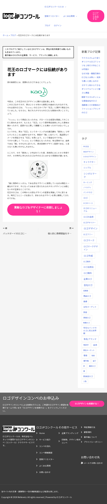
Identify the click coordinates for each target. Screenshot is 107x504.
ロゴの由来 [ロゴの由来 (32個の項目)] (89, 216)
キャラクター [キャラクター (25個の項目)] (89, 161)
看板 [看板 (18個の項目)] (85, 355)
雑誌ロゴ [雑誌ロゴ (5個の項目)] (92, 366)
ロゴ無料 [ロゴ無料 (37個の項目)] (88, 272)
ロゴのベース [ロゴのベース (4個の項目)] (88, 203)
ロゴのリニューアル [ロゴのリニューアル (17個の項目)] (90, 209)
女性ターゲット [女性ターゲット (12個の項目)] (90, 306)
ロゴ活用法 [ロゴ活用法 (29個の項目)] (89, 267)
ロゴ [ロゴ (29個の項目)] (86, 197)
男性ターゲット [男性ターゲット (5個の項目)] (89, 350)
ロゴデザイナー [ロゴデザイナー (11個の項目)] (89, 222)
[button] (95, 16)
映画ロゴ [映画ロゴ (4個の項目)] (86, 322)
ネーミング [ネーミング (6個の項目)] (87, 182)
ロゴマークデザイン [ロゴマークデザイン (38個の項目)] (91, 248)
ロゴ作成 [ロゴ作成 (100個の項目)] (88, 255)
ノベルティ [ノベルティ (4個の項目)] (87, 187)
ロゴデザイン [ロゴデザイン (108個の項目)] (90, 228)
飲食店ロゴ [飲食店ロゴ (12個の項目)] (88, 376)
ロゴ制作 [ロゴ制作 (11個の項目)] (86, 261)
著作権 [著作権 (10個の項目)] (86, 361)
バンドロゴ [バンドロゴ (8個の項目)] (87, 192)
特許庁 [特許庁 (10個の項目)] (86, 345)
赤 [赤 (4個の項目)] (84, 366)
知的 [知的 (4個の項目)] (93, 355)
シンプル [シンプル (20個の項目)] (87, 167)
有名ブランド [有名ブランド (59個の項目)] (90, 339)
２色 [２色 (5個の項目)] (84, 381)
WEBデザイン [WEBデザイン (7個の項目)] (88, 151)
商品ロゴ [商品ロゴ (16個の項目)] (87, 296)
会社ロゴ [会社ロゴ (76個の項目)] (88, 285)
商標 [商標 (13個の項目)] (85, 301)
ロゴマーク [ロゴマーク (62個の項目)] (89, 240)
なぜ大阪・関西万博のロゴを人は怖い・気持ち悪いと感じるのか (91, 77)
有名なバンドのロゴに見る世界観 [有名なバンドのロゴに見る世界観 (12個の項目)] (90, 330)
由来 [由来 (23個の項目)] (95, 344)
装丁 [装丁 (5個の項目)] (94, 361)
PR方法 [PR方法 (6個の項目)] (86, 146)
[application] (65, 6)
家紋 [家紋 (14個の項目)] (85, 312)
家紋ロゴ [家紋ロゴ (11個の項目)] (86, 317)
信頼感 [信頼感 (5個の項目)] (85, 290)
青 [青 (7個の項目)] (84, 371)
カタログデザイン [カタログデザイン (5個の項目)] (89, 156)
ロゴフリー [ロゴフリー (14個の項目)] (88, 234)
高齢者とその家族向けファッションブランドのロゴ (91, 109)
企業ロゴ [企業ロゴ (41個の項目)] (88, 278)
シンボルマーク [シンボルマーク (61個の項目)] (90, 175)
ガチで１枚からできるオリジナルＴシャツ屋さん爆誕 (91, 89)
